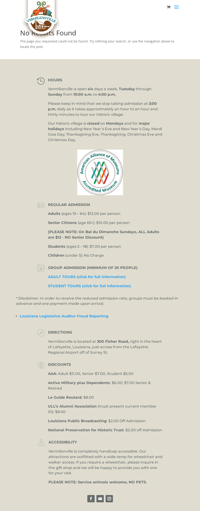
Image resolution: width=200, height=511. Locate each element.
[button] (176, 10)
